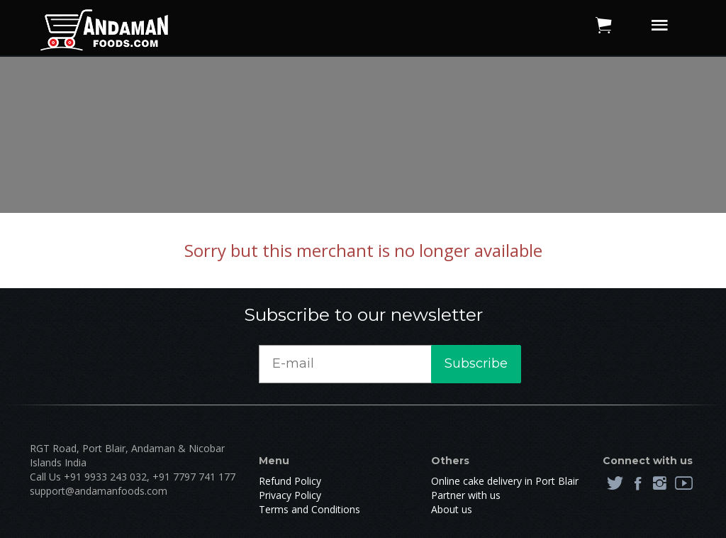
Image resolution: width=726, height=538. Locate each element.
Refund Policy (290, 481)
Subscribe (476, 363)
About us (451, 509)
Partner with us (466, 495)
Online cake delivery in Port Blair (505, 481)
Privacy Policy (290, 495)
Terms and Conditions (309, 509)
